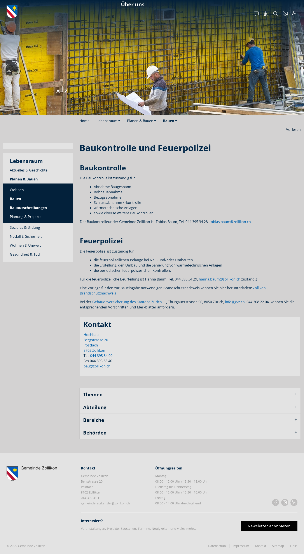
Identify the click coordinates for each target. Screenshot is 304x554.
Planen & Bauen (24, 179)
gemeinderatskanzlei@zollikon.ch (105, 503)
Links (293, 546)
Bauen (23, 199)
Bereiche (93, 420)
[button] (108, 120)
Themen (93, 394)
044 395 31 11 (91, 498)
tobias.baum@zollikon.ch (230, 221)
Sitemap (278, 546)
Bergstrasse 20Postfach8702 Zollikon (96, 345)
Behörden (95, 432)
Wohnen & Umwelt (25, 245)
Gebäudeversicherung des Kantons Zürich (127, 302)
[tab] (190, 394)
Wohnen (17, 189)
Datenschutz (217, 546)
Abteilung (94, 407)
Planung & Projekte (26, 216)
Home (84, 120)
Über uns (133, 4)
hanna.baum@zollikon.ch (219, 279)
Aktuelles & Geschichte (28, 170)
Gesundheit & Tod (25, 254)
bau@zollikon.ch (97, 366)
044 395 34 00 (101, 355)
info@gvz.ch (235, 302)
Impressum (240, 546)
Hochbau (91, 334)
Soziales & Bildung (25, 227)
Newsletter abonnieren (269, 526)
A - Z (61, 91)
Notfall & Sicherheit (26, 236)
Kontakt (260, 546)
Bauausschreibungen (28, 207)
